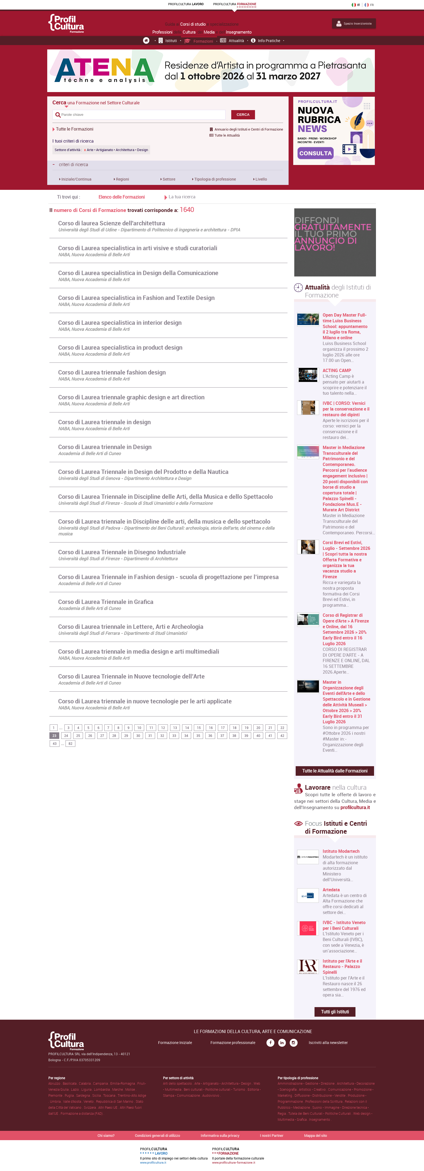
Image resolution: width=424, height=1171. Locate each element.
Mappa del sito (315, 1135)
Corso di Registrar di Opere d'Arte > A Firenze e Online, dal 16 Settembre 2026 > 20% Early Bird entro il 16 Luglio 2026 (346, 629)
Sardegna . (84, 1095)
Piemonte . (56, 1095)
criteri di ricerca (70, 164)
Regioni (122, 179)
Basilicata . (71, 1083)
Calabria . (86, 1083)
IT (356, 5)
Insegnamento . (320, 1119)
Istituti (168, 40)
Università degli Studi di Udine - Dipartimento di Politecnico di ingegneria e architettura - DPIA (149, 230)
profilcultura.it (355, 807)
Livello (261, 179)
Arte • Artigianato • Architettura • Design (116, 150)
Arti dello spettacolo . (178, 1083)
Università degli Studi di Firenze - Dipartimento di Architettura (117, 559)
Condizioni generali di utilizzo (157, 1135)
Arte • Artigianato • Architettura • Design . (224, 1083)
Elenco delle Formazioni (122, 197)
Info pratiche (265, 40)
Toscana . (110, 1095)
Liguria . (87, 1089)
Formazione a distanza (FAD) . (82, 1113)
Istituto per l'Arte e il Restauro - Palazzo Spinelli (342, 966)
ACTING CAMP (337, 370)
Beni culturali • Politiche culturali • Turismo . (216, 1089)
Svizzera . (91, 1107)
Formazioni (198, 41)
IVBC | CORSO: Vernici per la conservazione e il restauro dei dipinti (346, 408)
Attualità (232, 40)
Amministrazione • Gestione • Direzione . (307, 1083)
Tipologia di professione (215, 179)
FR (369, 5)
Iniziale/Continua (76, 179)
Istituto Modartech (341, 851)
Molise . (131, 1089)
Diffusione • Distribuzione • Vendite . (321, 1095)
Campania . (101, 1083)
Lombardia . (103, 1089)
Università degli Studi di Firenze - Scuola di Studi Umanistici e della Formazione (135, 503)
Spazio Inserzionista (354, 23)
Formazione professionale (232, 1042)
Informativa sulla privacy (220, 1135)
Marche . (118, 1089)
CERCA (243, 115)
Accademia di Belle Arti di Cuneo (89, 453)
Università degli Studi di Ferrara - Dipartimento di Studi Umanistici (122, 633)
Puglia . (70, 1095)
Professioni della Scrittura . (325, 1101)
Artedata (331, 890)
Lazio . (76, 1089)
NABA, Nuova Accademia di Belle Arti (93, 255)
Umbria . (56, 1101)
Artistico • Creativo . (313, 1089)
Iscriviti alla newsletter (328, 1042)
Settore (168, 179)
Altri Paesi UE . (109, 1107)
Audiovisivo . (211, 1095)
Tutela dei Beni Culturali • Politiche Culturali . (320, 1113)
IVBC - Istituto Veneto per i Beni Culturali (344, 925)
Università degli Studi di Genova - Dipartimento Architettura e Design (124, 478)
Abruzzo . (55, 1083)
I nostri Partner (271, 1135)
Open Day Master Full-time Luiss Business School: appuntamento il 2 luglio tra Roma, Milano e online (345, 326)
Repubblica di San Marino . (116, 1101)
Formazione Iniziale (175, 1042)
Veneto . (90, 1101)
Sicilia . (97, 1095)
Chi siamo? (105, 1135)
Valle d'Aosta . (73, 1101)
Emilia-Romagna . (123, 1083)
